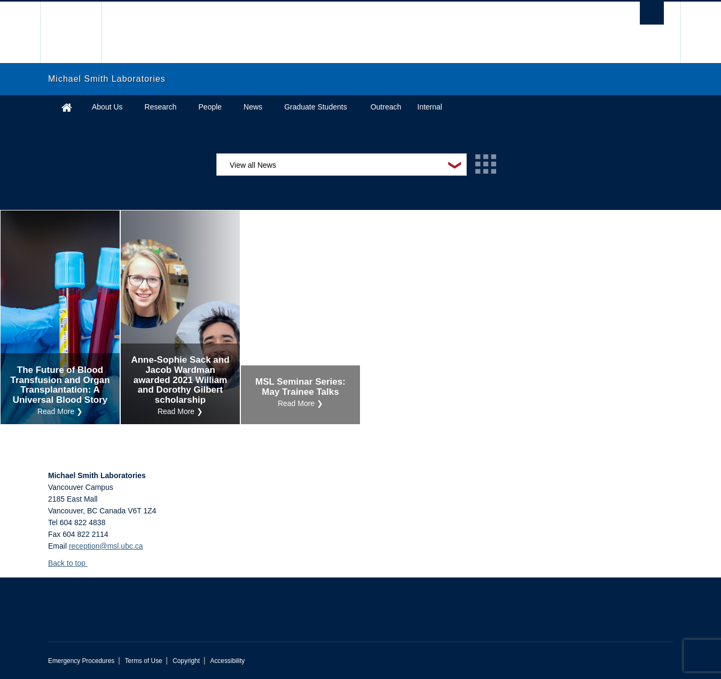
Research (161, 107)
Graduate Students (315, 107)
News (253, 107)
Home (66, 107)
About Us (107, 107)
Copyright (186, 661)
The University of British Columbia (70, 32)
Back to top (72, 563)
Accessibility (227, 661)
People (210, 107)
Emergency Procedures (81, 661)
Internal (429, 107)
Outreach (386, 107)
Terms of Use (143, 661)
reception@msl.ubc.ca (106, 546)
